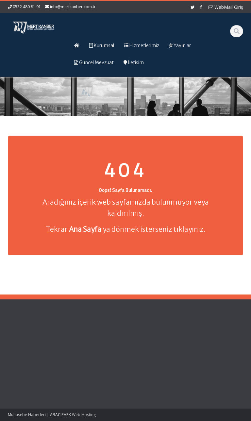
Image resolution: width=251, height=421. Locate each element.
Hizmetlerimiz (79, 348)
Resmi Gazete (142, 348)
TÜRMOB (136, 354)
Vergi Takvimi (141, 360)
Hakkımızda (78, 342)
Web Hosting (84, 414)
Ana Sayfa (76, 336)
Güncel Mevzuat (82, 354)
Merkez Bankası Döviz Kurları (144, 369)
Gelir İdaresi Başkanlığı (140, 339)
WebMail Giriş (226, 7)
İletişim (73, 360)
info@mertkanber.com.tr (73, 6)
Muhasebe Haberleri (27, 414)
